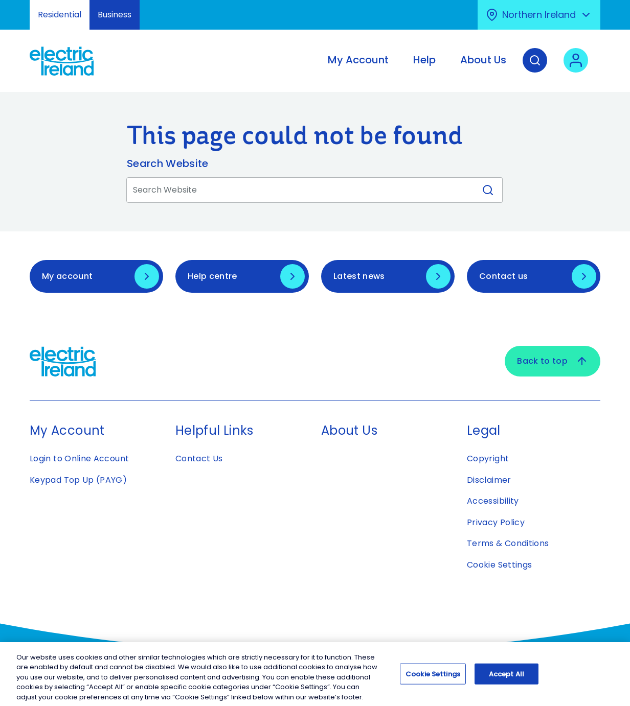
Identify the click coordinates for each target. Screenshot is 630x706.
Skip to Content (16, 6)
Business (114, 14)
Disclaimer (489, 480)
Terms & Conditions (508, 543)
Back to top (552, 361)
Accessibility (493, 501)
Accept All (506, 678)
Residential (59, 14)
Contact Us (199, 458)
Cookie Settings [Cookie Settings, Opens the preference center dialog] (433, 678)
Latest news (359, 276)
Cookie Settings (499, 565)
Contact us (503, 276)
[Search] (535, 68)
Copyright (488, 458)
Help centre (212, 276)
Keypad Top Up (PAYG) (78, 480)
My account (67, 276)
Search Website (167, 163)
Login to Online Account (79, 458)
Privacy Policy (496, 522)
